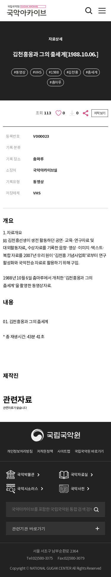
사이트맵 (63, 451)
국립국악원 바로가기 (89, 451)
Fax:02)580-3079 (71, 558)
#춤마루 (55, 82)
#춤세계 (91, 72)
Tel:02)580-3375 (40, 558)
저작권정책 (45, 451)
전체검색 (89, 10)
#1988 (54, 72)
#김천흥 (72, 72)
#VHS (37, 72)
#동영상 (19, 72)
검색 (95, 509)
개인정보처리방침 (20, 451)
